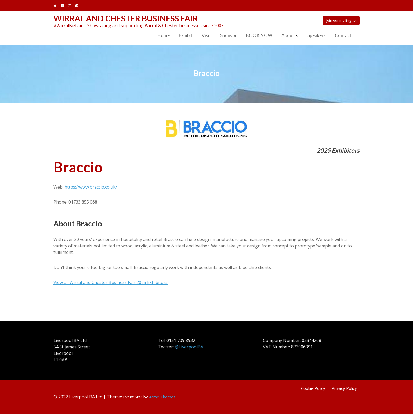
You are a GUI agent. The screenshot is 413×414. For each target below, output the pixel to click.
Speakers (316, 35)
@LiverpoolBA (189, 347)
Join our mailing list (341, 20)
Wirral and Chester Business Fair (125, 18)
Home (163, 35)
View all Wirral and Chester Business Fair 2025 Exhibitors (110, 282)
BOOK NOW (259, 35)
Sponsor (228, 35)
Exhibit (186, 35)
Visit (206, 35)
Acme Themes (162, 396)
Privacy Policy (344, 388)
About (287, 35)
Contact (343, 35)
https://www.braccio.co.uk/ (90, 187)
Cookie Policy (313, 388)
